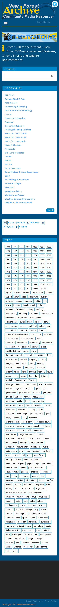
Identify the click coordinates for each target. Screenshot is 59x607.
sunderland (45, 522)
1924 (42, 247)
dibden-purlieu (11, 359)
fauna (49, 372)
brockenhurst (35, 317)
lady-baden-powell (42, 422)
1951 (28, 263)
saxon (22, 505)
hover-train (10, 409)
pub (7, 476)
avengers (9, 301)
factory (9, 372)
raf (27, 480)
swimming (10, 526)
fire (30, 376)
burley (29, 322)
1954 (49, 263)
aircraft (17, 292)
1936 (21, 255)
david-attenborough (14, 355)
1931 (42, 251)
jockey (8, 417)
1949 (15, 263)
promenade (45, 472)
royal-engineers (35, 492)
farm (24, 372)
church (39, 338)
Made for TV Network (15, 141)
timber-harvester (13, 530)
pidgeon (21, 463)
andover (48, 292)
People (8, 156)
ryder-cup (10, 501)
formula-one (31, 384)
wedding (35, 542)
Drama (8, 114)
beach (8, 305)
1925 (49, 247)
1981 (28, 280)
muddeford (35, 447)
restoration (28, 484)
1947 (49, 259)
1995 (35, 280)
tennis (48, 526)
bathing (38, 301)
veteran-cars (20, 538)
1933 (49, 251)
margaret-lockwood (26, 434)
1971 (21, 276)
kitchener (33, 417)
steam (32, 517)
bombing (23, 313)
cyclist (33, 351)
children (42, 330)
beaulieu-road (29, 305)
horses (29, 405)
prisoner (34, 472)
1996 (42, 280)
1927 (15, 251)
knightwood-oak (12, 422)
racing (20, 480)
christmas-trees (27, 338)
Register (47, 22)
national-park (11, 451)
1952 (35, 263)
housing (47, 405)
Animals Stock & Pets (15, 99)
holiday (20, 401)
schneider (32, 505)
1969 (8, 276)
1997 (49, 280)
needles (36, 451)
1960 (42, 267)
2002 (15, 284)
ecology (40, 363)
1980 (21, 280)
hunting (32, 409)
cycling (26, 351)
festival (23, 376)
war (17, 542)
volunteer (10, 542)
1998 (8, 284)
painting (9, 459)
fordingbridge (20, 380)
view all (50, 210)
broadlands (22, 317)
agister (8, 292)
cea (48, 326)
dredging (9, 363)
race (42, 476)
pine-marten (47, 463)
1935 (15, 255)
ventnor (9, 538)
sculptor (42, 505)
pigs (37, 463)
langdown (21, 426)
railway (33, 480)
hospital (38, 405)
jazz (48, 413)
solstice (9, 513)
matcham (21, 438)
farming (32, 372)
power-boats (40, 467)
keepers (17, 417)
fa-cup (17, 372)
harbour (18, 397)
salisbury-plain (11, 505)
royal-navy (10, 497)
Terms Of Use (51, 601)
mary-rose (10, 438)
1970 (15, 276)
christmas (48, 334)
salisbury (41, 501)
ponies (23, 467)
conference (47, 342)
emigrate (19, 367)
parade (18, 459)
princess (24, 472)
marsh (40, 434)
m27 (29, 430)
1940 (49, 255)
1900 (8, 247)
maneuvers (38, 430)
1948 (8, 263)
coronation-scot (12, 347)
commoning (34, 342)
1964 (21, 272)
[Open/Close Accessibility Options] (54, 4)
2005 (28, 284)
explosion (41, 367)
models (46, 438)
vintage (39, 538)
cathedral (33, 326)
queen (14, 476)
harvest (27, 397)
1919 (28, 247)
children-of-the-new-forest (17, 334)
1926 (8, 251)
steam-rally (43, 517)
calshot (38, 322)
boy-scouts (10, 317)
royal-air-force (28, 488)
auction (44, 297)
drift (17, 363)
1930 (35, 251)
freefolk (9, 388)
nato (21, 451)
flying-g (44, 376)
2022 (28, 288)
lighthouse (46, 426)
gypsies (9, 397)
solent (43, 509)
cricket (43, 347)
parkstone (28, 459)
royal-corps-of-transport (16, 492)
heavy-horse (38, 397)
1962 (8, 272)
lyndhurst (20, 430)
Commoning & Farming (16, 106)
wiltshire (17, 547)
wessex (45, 542)
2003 (21, 284)
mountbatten (22, 447)
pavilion (38, 459)
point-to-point (11, 467)
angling (9, 297)
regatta (18, 484)
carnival (14, 326)
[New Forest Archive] (29, 11)
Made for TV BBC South (16, 133)
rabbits (35, 476)
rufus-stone (43, 497)
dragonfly (33, 359)
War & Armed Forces (14, 195)
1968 (49, 272)
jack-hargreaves (37, 413)
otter (29, 455)
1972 (28, 276)
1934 (8, 255)
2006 (35, 284)
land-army (10, 426)
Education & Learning (15, 118)
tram (8, 534)
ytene (15, 551)
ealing (32, 363)
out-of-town (39, 455)
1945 (35, 259)
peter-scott (10, 463)
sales (32, 501)
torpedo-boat (28, 530)
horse (21, 405)
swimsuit (20, 526)
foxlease (48, 384)
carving (23, 326)
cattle (41, 326)
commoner (22, 342)
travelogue (16, 534)
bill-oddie (9, 309)
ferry (16, 376)
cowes (35, 347)
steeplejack (10, 522)
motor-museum (36, 442)
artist (23, 297)
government (11, 392)
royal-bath (40, 488)
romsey (9, 488)
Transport (10, 187)
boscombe (33, 313)
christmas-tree (12, 338)
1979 (15, 280)
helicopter (10, 401)
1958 (28, 267)
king (25, 417)
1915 (21, 247)
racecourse (10, 480)
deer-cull (28, 355)
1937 (28, 255)
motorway (10, 447)
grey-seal (37, 392)
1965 (28, 272)
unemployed (45, 534)
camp (46, 322)
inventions (10, 413)
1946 (42, 259)
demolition (39, 355)
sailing (18, 501)
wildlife (8, 547)
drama (43, 359)
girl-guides (29, 388)
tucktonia (28, 534)
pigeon (30, 463)
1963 (15, 272)
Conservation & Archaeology (18, 110)
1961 (49, 267)
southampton (20, 513)
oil (24, 455)
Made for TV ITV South (15, 137)
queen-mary (24, 476)
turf (36, 534)
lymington (10, 430)
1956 (15, 267)
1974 (42, 276)
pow (30, 467)
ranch (41, 480)
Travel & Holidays (13, 191)
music (45, 447)
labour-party (27, 422)
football (9, 380)
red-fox (50, 480)
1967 (42, 272)
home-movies (38, 401)
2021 (21, 288)
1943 (21, 259)
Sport (7, 175)
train (38, 530)
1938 (35, 255)
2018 (15, 288)
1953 (42, 263)
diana (49, 355)
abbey (35, 288)
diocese (23, 359)
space (24, 517)
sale (26, 501)
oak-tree (16, 455)
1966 (35, 272)
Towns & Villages (13, 183)
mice (38, 438)
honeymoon (11, 405)
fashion (41, 372)
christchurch (36, 334)
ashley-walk (33, 297)
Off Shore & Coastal (14, 152)
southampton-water (37, 513)
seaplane (19, 509)
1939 (42, 255)
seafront (9, 509)
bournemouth (47, 313)
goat (38, 388)
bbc (45, 301)
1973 (35, 276)
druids (24, 363)
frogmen (18, 388)
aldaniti (26, 292)
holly (27, 401)
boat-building (11, 313)
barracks (28, 301)
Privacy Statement (34, 601)
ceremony (23, 330)
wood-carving (41, 547)
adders (44, 288)
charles (33, 330)
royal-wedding (23, 497)
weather (25, 542)
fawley (8, 376)
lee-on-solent (33, 426)
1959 (35, 267)
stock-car (22, 522)
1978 (8, 280)
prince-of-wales (12, 472)
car (7, 326)
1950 (21, 263)
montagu (23, 442)
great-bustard (24, 392)
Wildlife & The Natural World (18, 202)
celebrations (11, 330)
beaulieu (16, 305)
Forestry (9, 122)
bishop (30, 309)
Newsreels (10, 149)
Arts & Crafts (11, 102)
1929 (28, 251)
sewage (29, 509)
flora (37, 376)
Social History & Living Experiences (21, 172)
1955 (8, 267)
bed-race (41, 305)
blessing (39, 309)
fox (40, 384)
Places (8, 160)
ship (36, 509)
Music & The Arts (13, 145)
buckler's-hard (11, 322)
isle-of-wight (22, 413)
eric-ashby (29, 367)
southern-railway (13, 517)
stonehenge (33, 522)
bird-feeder (20, 309)
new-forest (46, 451)
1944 (28, 259)
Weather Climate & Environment (20, 199)
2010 (42, 284)
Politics (8, 164)
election (9, 367)
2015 (49, 284)
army (16, 297)
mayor (30, 438)
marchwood (11, 434)
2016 (8, 288)
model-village (11, 442)
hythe (40, 409)
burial (22, 322)
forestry (32, 380)
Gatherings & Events (14, 125)
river (48, 484)
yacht (8, 551)
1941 (8, 259)
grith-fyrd (47, 392)
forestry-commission (14, 384)
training (46, 530)
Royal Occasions (13, 168)
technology (38, 526)
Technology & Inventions (17, 179)
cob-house (10, 342)
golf (44, 388)
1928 (21, 251)
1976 (49, 276)
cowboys (25, 347)
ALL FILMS (9, 95)
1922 (35, 247)
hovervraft (22, 409)
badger (19, 301)
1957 (21, 267)
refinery (9, 484)
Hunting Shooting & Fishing (18, 129)
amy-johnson (37, 292)
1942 (15, 259)
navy (28, 451)
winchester (28, 547)
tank (29, 526)
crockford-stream (13, 351)
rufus (34, 497)
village (30, 538)
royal (17, 488)
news (8, 455)
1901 (15, 247)
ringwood (40, 484)
